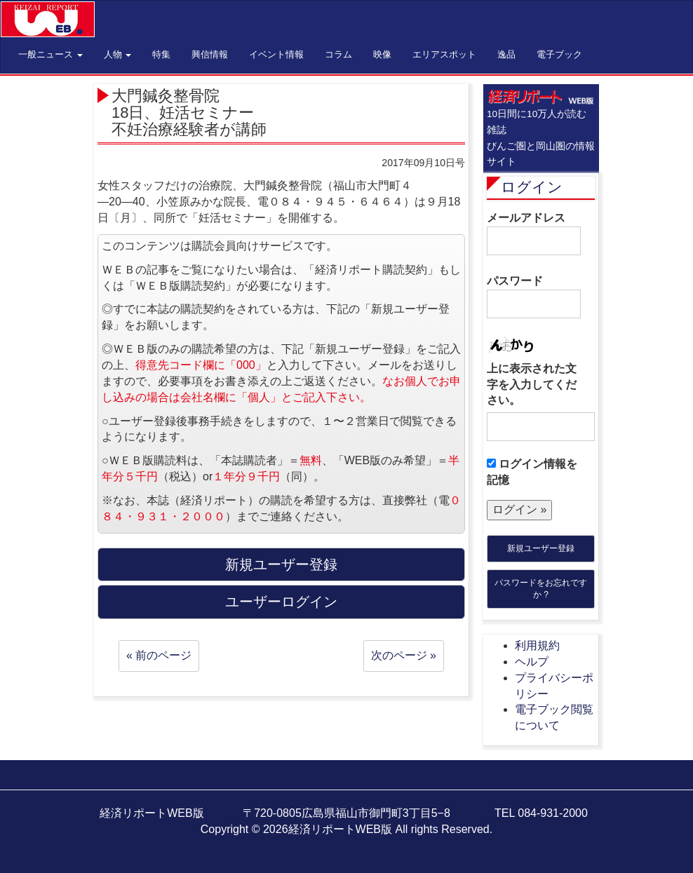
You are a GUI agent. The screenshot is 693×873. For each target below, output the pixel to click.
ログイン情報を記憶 (532, 472)
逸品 (506, 54)
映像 (382, 54)
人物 (118, 54)
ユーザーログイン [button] (281, 601)
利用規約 (537, 645)
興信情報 (209, 54)
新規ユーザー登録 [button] (281, 564)
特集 (161, 54)
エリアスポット (444, 54)
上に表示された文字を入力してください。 (532, 385)
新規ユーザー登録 (540, 548)
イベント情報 (276, 54)
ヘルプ (532, 662)
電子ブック (559, 54)
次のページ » (403, 655)
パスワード (534, 296)
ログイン (532, 187)
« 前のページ (158, 655)
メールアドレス (534, 233)
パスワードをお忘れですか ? (540, 589)
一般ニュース (50, 54)
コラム (338, 54)
